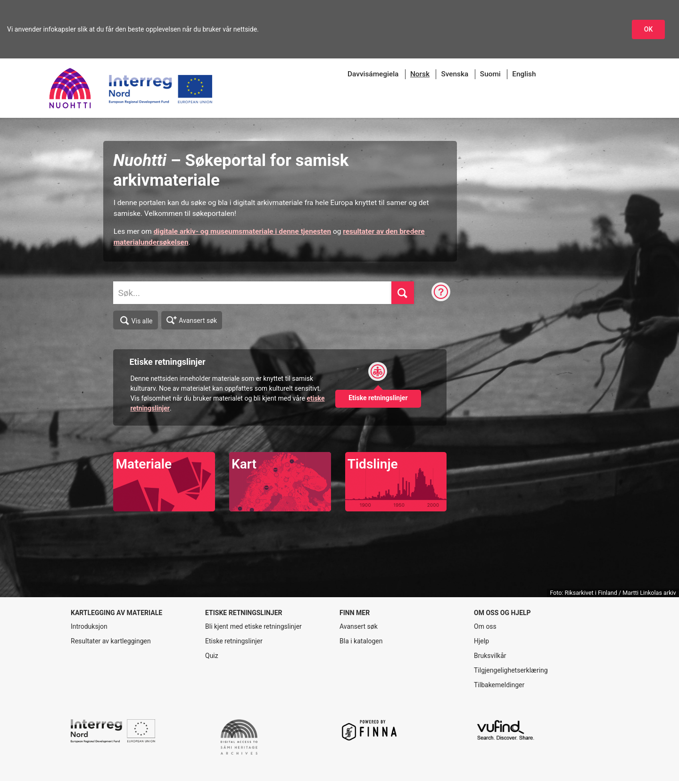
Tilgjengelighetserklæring (511, 670)
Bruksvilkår (490, 655)
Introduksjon (89, 626)
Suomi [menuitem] (490, 74)
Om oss (485, 626)
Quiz (211, 655)
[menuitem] (420, 74)
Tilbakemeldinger (499, 685)
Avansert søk (191, 319)
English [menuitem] (524, 74)
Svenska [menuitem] (454, 74)
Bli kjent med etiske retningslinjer (253, 626)
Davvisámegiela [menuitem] (373, 74)
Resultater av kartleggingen (111, 641)
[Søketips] (441, 292)
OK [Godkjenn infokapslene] (648, 29)
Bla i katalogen (361, 641)
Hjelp (481, 641)
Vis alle (136, 320)
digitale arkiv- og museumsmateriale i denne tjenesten (242, 231)
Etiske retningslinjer (234, 641)
